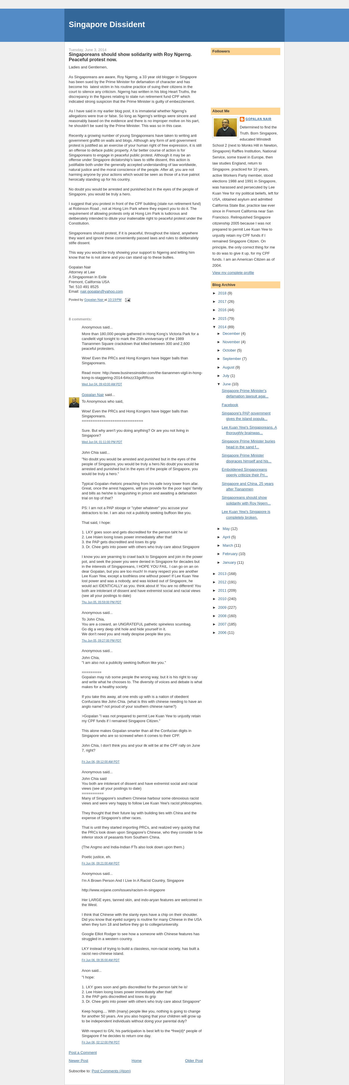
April (227, 537)
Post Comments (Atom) (111, 1071)
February (231, 554)
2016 (223, 310)
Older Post (194, 1060)
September (232, 358)
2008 (223, 616)
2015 (223, 318)
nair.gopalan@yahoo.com (101, 291)
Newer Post (78, 1060)
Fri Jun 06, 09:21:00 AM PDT (101, 863)
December (232, 333)
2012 (223, 582)
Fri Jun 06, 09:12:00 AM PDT (101, 761)
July (227, 376)
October (230, 350)
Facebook (230, 405)
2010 (223, 599)
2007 (223, 624)
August (229, 367)
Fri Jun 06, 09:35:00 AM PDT (101, 960)
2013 (223, 574)
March (228, 545)
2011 (223, 590)
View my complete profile (233, 272)
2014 (223, 327)
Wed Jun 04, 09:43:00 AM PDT (102, 384)
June (227, 384)
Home (137, 1060)
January (230, 562)
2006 (223, 632)
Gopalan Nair (93, 395)
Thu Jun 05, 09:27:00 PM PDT (101, 640)
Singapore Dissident (107, 24)
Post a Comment (83, 1052)
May (227, 528)
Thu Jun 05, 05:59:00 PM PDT (101, 602)
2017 (223, 301)
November (232, 342)
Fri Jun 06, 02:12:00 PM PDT (101, 1042)
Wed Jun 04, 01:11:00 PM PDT (102, 442)
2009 (223, 607)
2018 (223, 293)
